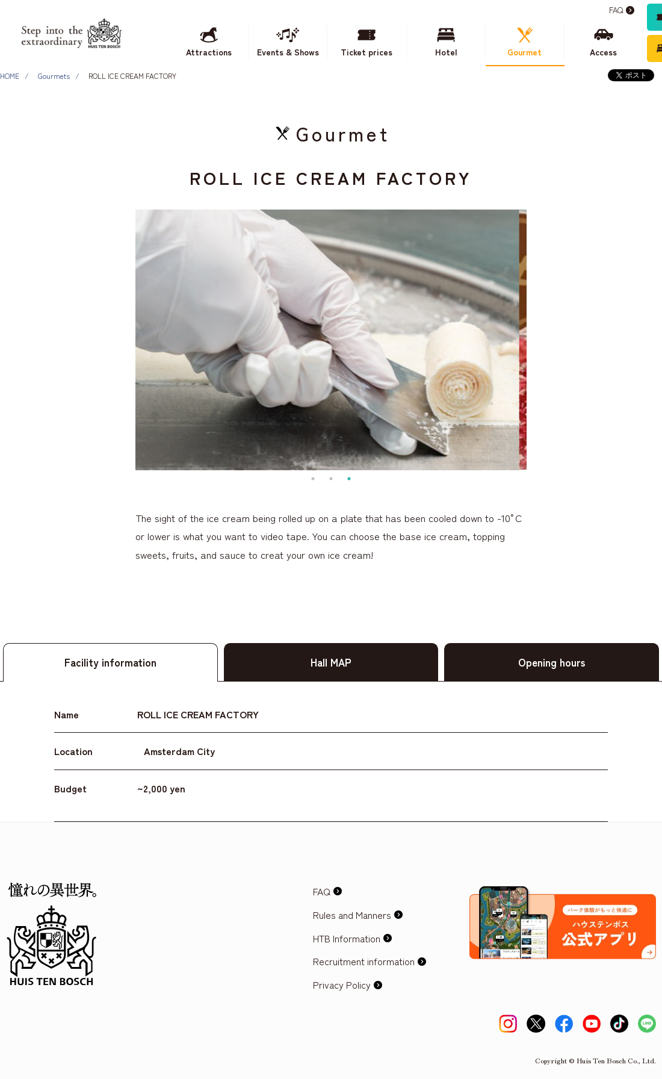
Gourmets (54, 75)
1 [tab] (313, 479)
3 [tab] (349, 479)
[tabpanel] (331, 340)
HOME (9, 75)
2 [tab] (331, 479)
